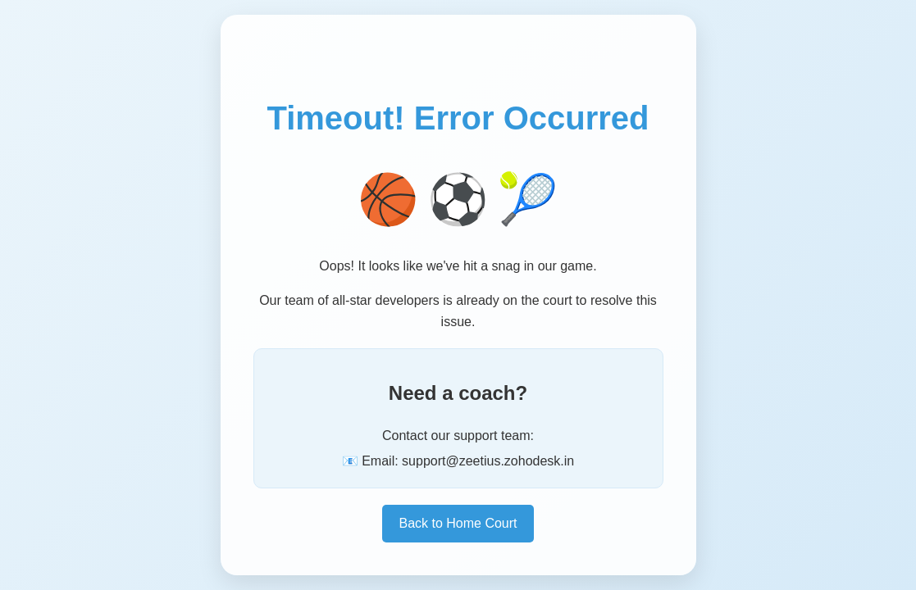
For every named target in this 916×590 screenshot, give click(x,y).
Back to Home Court (458, 523)
